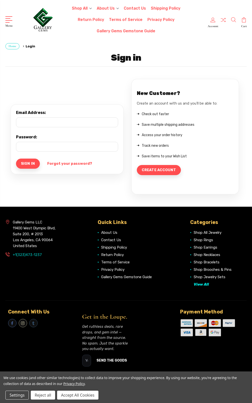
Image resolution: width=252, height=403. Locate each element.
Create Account (159, 170)
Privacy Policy (160, 19)
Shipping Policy (165, 8)
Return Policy (91, 19)
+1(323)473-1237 (27, 255)
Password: (26, 137)
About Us (108, 8)
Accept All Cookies (77, 395)
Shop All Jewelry (207, 233)
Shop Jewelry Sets (209, 277)
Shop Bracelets (207, 263)
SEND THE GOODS (111, 361)
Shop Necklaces (207, 255)
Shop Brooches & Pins (213, 270)
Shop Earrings (205, 248)
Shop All (82, 8)
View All (201, 285)
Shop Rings (203, 240)
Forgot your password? (70, 164)
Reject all (43, 395)
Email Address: (31, 112)
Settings (17, 395)
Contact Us (135, 8)
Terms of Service (125, 19)
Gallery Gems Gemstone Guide (126, 31)
